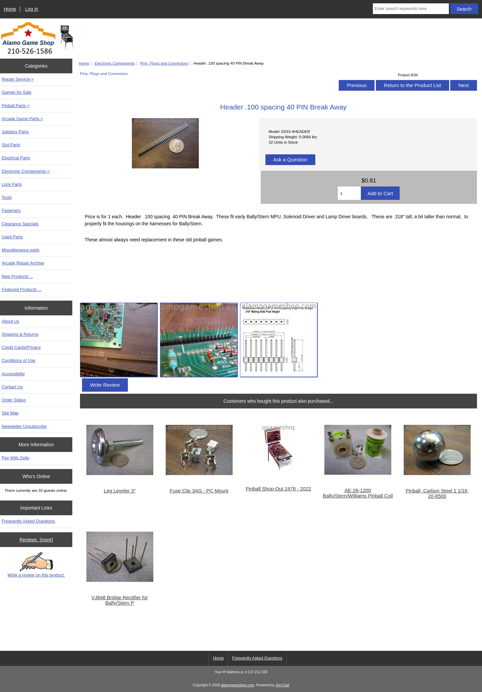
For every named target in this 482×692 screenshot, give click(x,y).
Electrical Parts (16, 157)
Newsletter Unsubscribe (24, 426)
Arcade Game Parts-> (22, 118)
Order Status (14, 399)
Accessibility (13, 373)
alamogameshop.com (237, 685)
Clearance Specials (20, 223)
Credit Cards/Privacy (21, 347)
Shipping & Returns (20, 334)
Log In (31, 9)
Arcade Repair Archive (23, 262)
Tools (7, 197)
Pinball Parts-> (15, 105)
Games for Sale (16, 92)
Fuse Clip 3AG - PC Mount (199, 490)
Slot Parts (11, 144)
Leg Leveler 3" (120, 490)
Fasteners (11, 210)
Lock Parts (12, 184)
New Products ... (17, 276)
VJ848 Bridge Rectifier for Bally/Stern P (119, 600)
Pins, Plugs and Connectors (164, 63)
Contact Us (12, 386)
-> (26, 171)
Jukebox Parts (15, 131)
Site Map (10, 412)
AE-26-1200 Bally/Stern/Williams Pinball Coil (358, 493)
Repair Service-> (17, 79)
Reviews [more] (36, 539)
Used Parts (12, 236)
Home (10, 9)
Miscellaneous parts (20, 249)
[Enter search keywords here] (411, 8)
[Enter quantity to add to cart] (349, 193)
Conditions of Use (18, 360)
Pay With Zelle (15, 457)
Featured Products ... (22, 289)
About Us (10, 321)
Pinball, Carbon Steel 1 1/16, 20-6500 (437, 493)
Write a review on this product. (36, 565)
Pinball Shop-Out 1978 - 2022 (278, 488)
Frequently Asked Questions (28, 521)
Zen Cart (283, 685)
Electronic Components (115, 63)
